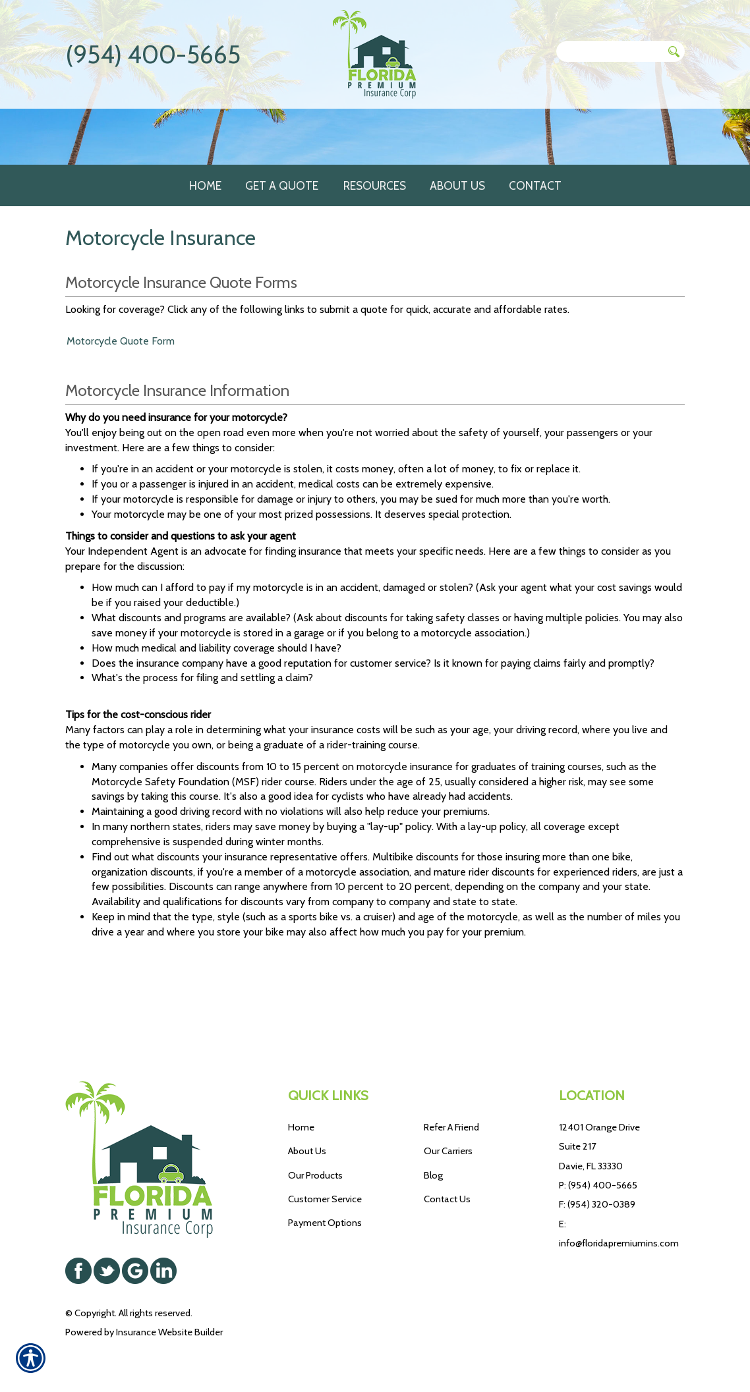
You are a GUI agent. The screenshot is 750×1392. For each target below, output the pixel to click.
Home (301, 1127)
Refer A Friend (451, 1127)
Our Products (315, 1175)
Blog (433, 1175)
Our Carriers (448, 1151)
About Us (307, 1151)
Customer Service (325, 1199)
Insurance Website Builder (169, 1332)
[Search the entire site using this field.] (609, 51)
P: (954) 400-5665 (598, 1185)
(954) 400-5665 (153, 54)
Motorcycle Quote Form (121, 416)
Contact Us (447, 1199)
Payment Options (325, 1223)
